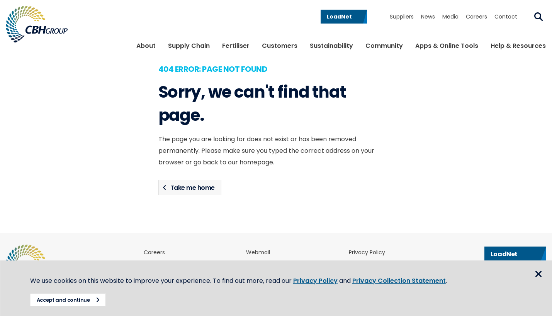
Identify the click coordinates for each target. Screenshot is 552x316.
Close (538, 274)
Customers (279, 45)
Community (384, 45)
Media (450, 16)
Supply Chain (189, 45)
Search (538, 17)
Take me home (192, 187)
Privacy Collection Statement (400, 280)
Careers (476, 16)
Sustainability (331, 45)
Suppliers (402, 16)
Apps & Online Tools (446, 45)
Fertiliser (236, 45)
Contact (505, 16)
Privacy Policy (367, 252)
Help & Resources (518, 45)
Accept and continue (64, 300)
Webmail (258, 252)
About (146, 45)
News (428, 16)
